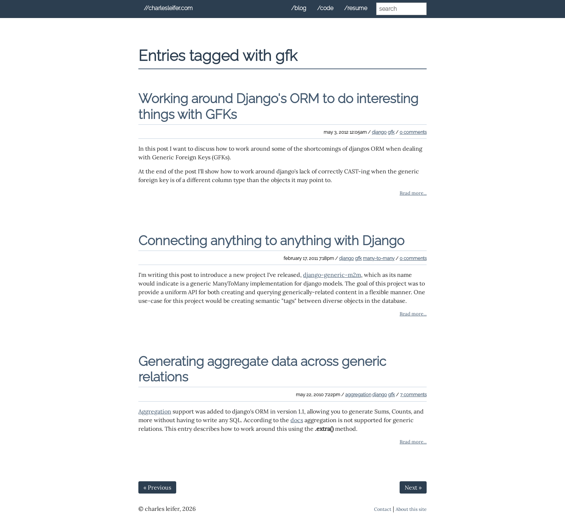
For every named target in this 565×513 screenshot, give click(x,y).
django (379, 132)
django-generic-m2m (332, 274)
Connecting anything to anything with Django (271, 240)
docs (296, 420)
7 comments (413, 394)
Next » (413, 487)
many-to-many (379, 258)
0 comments (413, 132)
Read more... (413, 193)
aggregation (358, 394)
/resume (355, 8)
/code (325, 8)
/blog (298, 8)
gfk (391, 132)
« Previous (157, 487)
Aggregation (154, 411)
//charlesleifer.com (168, 8)
